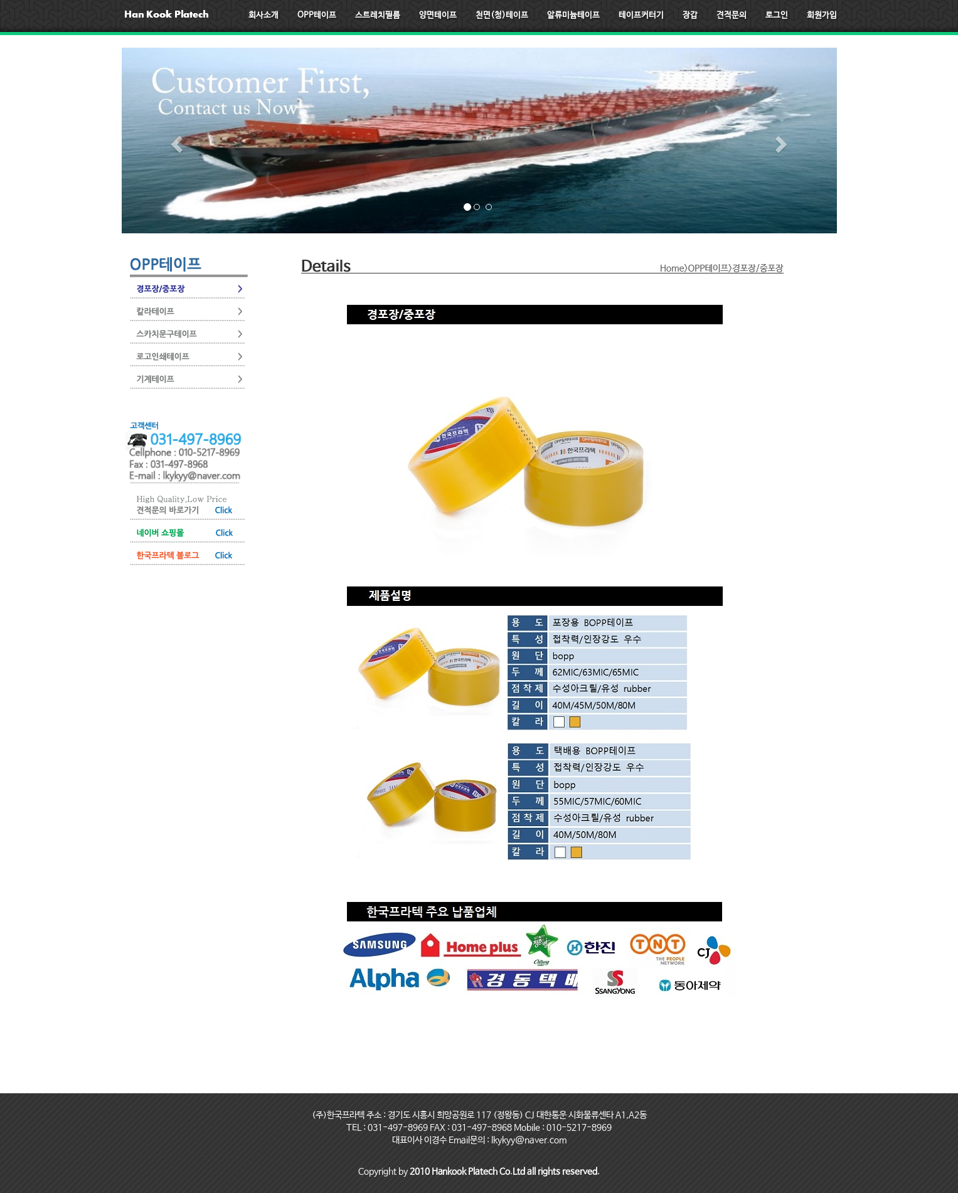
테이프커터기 (641, 15)
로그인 (776, 15)
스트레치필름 (377, 15)
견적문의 (731, 15)
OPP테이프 (316, 15)
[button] (175, 140)
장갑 (690, 15)
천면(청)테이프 (502, 15)
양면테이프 (438, 15)
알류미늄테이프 (573, 15)
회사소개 (263, 15)
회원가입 (822, 15)
